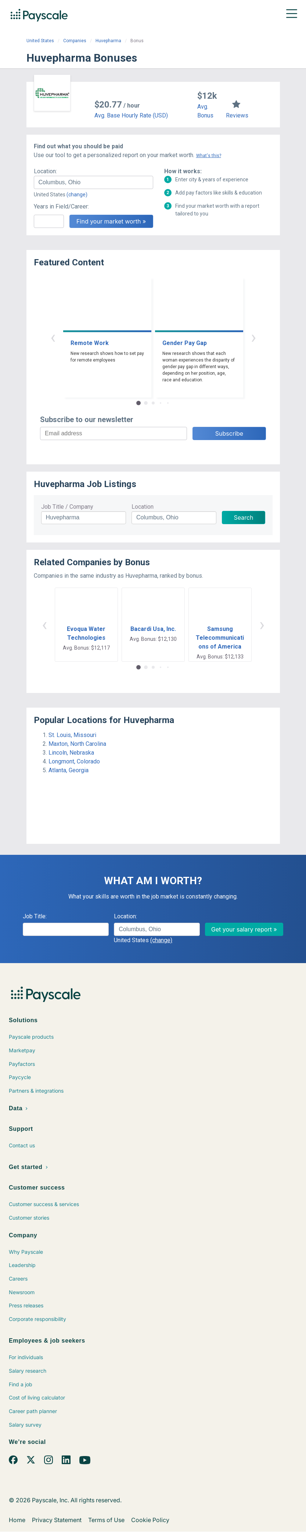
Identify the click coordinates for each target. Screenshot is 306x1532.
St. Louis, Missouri (72, 734)
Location (143, 506)
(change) (76, 194)
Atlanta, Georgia (68, 770)
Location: (45, 171)
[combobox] (93, 182)
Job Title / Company (67, 506)
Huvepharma (108, 40)
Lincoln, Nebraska (71, 752)
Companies (74, 40)
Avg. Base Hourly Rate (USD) (131, 115)
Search (243, 517)
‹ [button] (52, 337)
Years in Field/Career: (61, 206)
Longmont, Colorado (74, 761)
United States (40, 40)
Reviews (237, 115)
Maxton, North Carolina (77, 743)
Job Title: (35, 916)
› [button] (253, 337)
